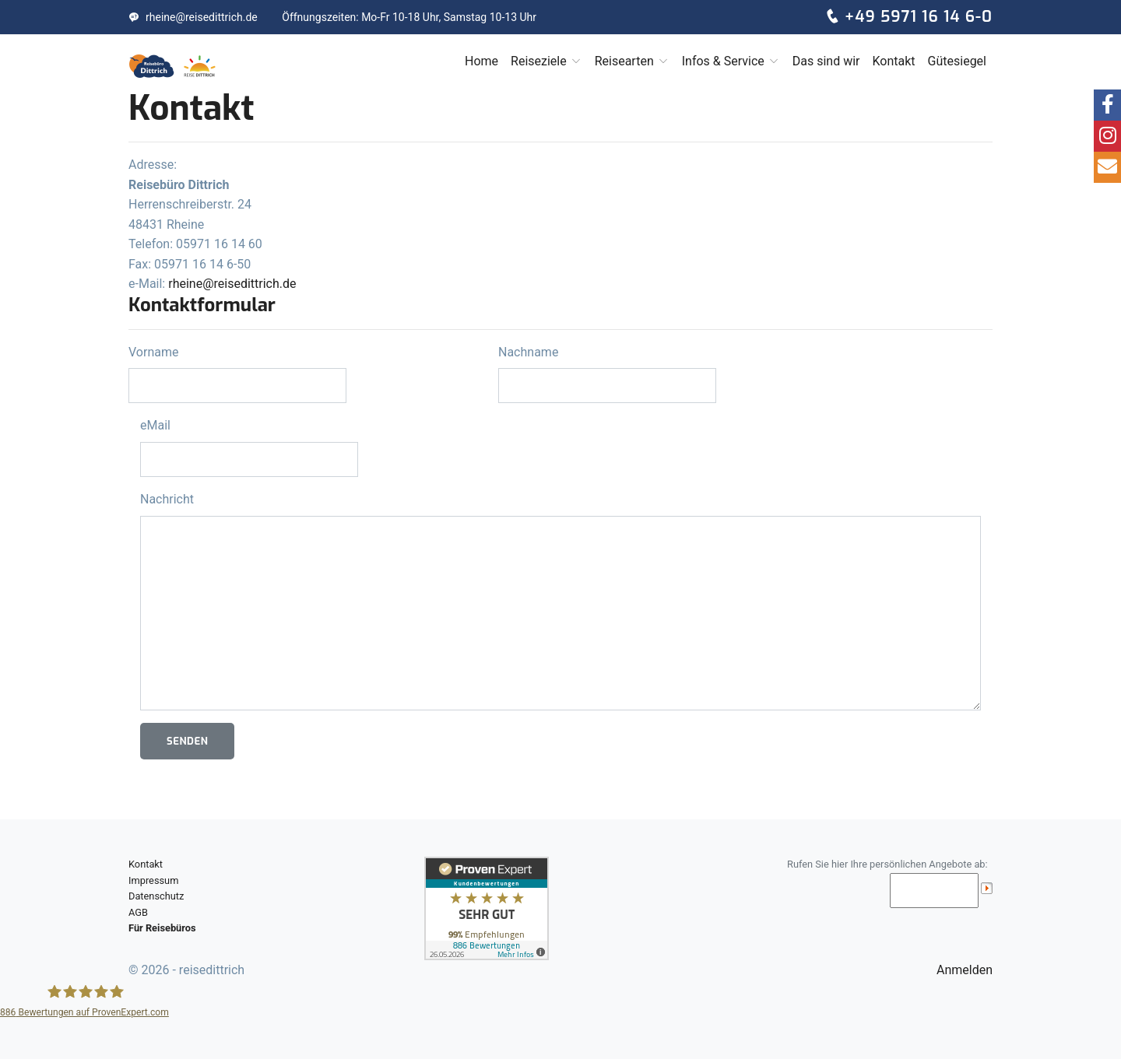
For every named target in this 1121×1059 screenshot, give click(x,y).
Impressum (153, 880)
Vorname (153, 352)
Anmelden (965, 970)
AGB (138, 912)
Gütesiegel (957, 61)
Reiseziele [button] (546, 61)
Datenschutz (156, 896)
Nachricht (167, 499)
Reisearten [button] (632, 61)
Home (481, 61)
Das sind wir (826, 61)
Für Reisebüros (162, 928)
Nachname (528, 352)
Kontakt (893, 61)
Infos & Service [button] (731, 61)
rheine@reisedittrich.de (193, 17)
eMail (155, 425)
